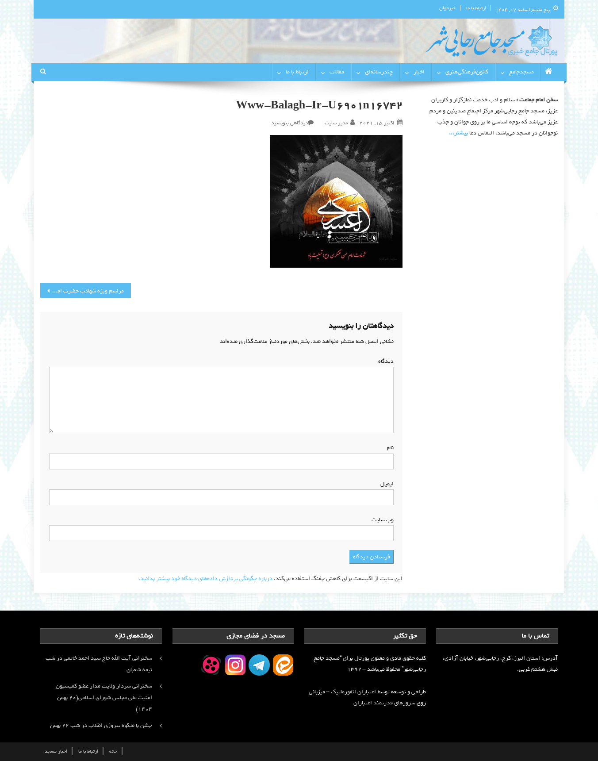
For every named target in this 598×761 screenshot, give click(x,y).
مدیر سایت (336, 123)
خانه (113, 751)
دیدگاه (384, 361)
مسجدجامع (521, 72)
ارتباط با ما (476, 8)
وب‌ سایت (383, 519)
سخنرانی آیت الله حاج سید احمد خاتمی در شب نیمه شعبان (99, 663)
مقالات (337, 72)
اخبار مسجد (56, 751)
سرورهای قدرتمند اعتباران (384, 702)
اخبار (419, 72)
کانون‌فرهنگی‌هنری (466, 72)
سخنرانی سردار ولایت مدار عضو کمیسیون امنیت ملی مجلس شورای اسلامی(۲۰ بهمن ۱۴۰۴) (104, 697)
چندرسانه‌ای (379, 72)
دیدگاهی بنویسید (289, 123)
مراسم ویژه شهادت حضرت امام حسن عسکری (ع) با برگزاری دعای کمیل (82, 291)
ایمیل (385, 483)
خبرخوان (447, 8)
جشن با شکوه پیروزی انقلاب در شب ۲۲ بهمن (101, 725)
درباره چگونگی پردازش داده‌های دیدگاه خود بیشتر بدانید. (205, 578)
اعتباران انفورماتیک (353, 691)
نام (388, 447)
